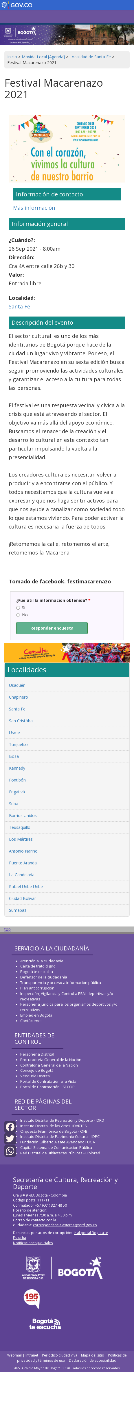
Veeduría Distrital (35, 1075)
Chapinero (18, 697)
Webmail (15, 1355)
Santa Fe (19, 306)
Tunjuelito (18, 744)
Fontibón (17, 780)
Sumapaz (17, 910)
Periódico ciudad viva (59, 1355)
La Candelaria (21, 874)
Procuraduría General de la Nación (50, 1059)
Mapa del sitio (92, 1355)
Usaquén (17, 685)
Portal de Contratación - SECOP (47, 1086)
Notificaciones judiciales (33, 1242)
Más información (34, 207)
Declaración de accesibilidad (92, 1360)
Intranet (31, 1355)
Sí (20, 607)
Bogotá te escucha (36, 971)
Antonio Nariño (23, 851)
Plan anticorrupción (37, 988)
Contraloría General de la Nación (49, 1065)
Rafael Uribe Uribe (26, 886)
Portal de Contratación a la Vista (48, 1081)
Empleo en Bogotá (36, 1015)
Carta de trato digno (38, 966)
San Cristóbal (21, 720)
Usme (14, 732)
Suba (13, 803)
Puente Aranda (23, 863)
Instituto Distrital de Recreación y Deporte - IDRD (62, 1120)
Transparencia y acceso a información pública (60, 982)
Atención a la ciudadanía (41, 960)
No (22, 614)
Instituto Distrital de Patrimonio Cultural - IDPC (60, 1136)
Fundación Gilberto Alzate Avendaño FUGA (57, 1142)
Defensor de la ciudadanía (43, 977)
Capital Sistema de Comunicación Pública (56, 1147)
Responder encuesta (52, 628)
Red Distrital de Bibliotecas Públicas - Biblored (60, 1153)
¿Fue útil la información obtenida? (53, 600)
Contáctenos (31, 1020)
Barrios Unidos (23, 815)
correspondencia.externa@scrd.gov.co (65, 1225)
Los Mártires (21, 839)
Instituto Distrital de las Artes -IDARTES (54, 1125)
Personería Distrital (37, 1054)
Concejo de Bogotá (37, 1070)
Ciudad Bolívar (22, 898)
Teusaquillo (19, 827)
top (7, 929)
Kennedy (17, 768)
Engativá (17, 792)
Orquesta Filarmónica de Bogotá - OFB (53, 1131)
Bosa (14, 756)
